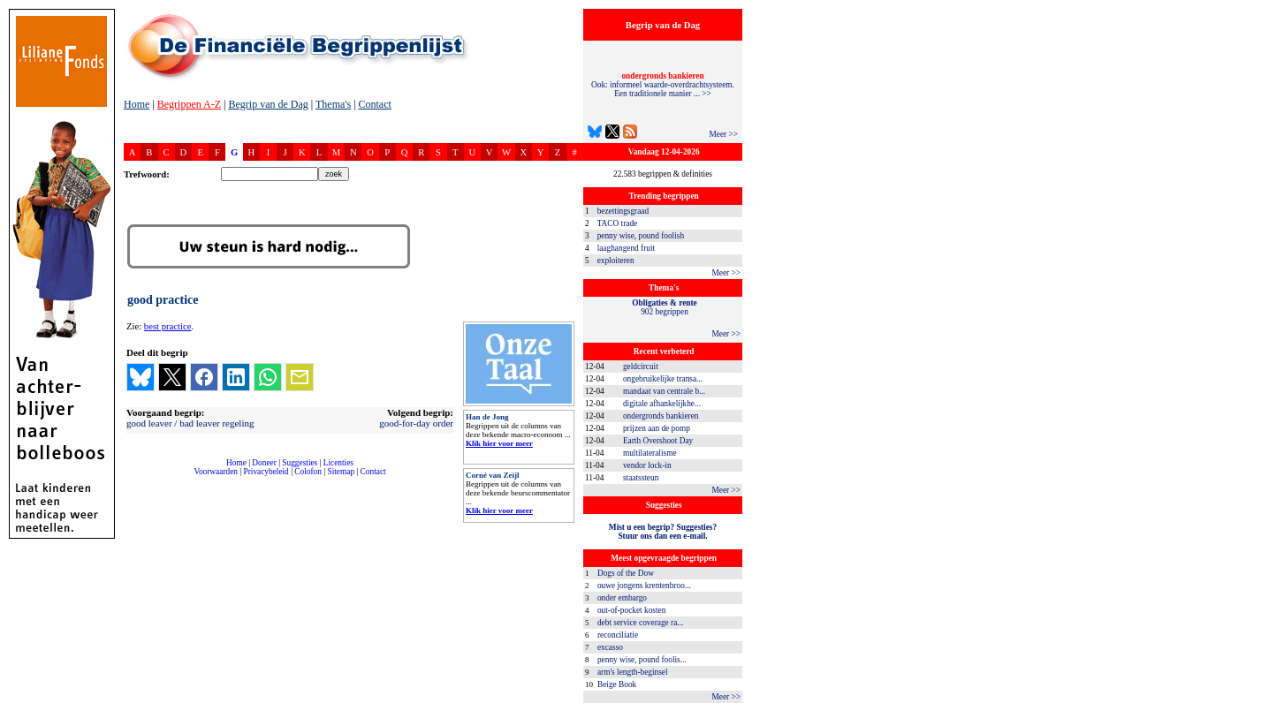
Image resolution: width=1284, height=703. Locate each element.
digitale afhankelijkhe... (662, 403)
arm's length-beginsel (632, 672)
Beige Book (616, 684)
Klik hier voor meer (499, 443)
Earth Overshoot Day (658, 440)
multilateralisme (650, 453)
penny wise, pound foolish (640, 235)
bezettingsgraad (623, 211)
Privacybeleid (266, 471)
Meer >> (723, 134)
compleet (133, 478)
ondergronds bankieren (661, 416)
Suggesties (299, 462)
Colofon (308, 471)
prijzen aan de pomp (656, 428)
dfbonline (1267, 698)
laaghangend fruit (626, 248)
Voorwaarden (216, 471)
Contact (375, 104)
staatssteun (640, 477)
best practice (168, 326)
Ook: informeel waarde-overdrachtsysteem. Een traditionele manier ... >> (662, 85)
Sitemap (340, 471)
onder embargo (622, 597)
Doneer (264, 462)
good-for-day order (416, 423)
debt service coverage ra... (640, 622)
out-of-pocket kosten (631, 610)
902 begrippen (664, 307)
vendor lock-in (647, 465)
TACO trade (617, 223)
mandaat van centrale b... (664, 391)
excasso (610, 647)
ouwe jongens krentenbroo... (644, 585)
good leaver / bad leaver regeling (190, 423)
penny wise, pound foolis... (642, 659)
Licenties (338, 462)
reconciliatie (617, 635)
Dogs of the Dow (625, 573)
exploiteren (615, 260)
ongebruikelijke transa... (663, 378)
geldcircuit (640, 366)
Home (136, 104)
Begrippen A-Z (189, 104)
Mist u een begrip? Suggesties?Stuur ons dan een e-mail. (663, 531)
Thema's (333, 104)
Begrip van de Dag (268, 104)
